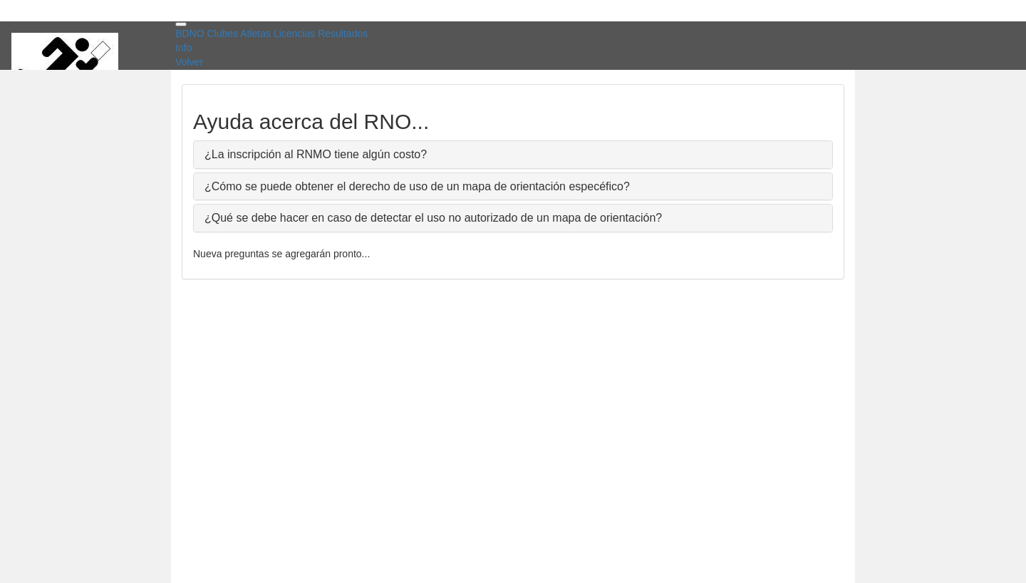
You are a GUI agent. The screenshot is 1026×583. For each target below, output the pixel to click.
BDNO (189, 33)
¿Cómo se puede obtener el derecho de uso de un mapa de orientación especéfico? (417, 186)
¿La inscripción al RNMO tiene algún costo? (315, 154)
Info (183, 47)
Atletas (255, 33)
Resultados (343, 33)
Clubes (222, 33)
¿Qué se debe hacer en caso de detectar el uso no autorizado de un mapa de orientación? (433, 218)
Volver (189, 62)
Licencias (294, 33)
